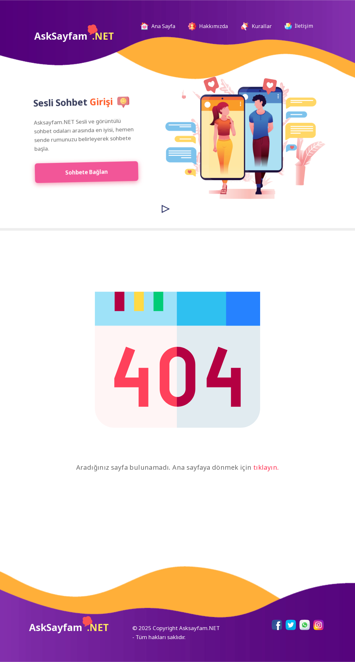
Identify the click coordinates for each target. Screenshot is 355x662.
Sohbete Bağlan (82, 171)
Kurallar (256, 26)
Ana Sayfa (160, 26)
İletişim (299, 25)
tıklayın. (266, 467)
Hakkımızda (208, 26)
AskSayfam (74, 34)
